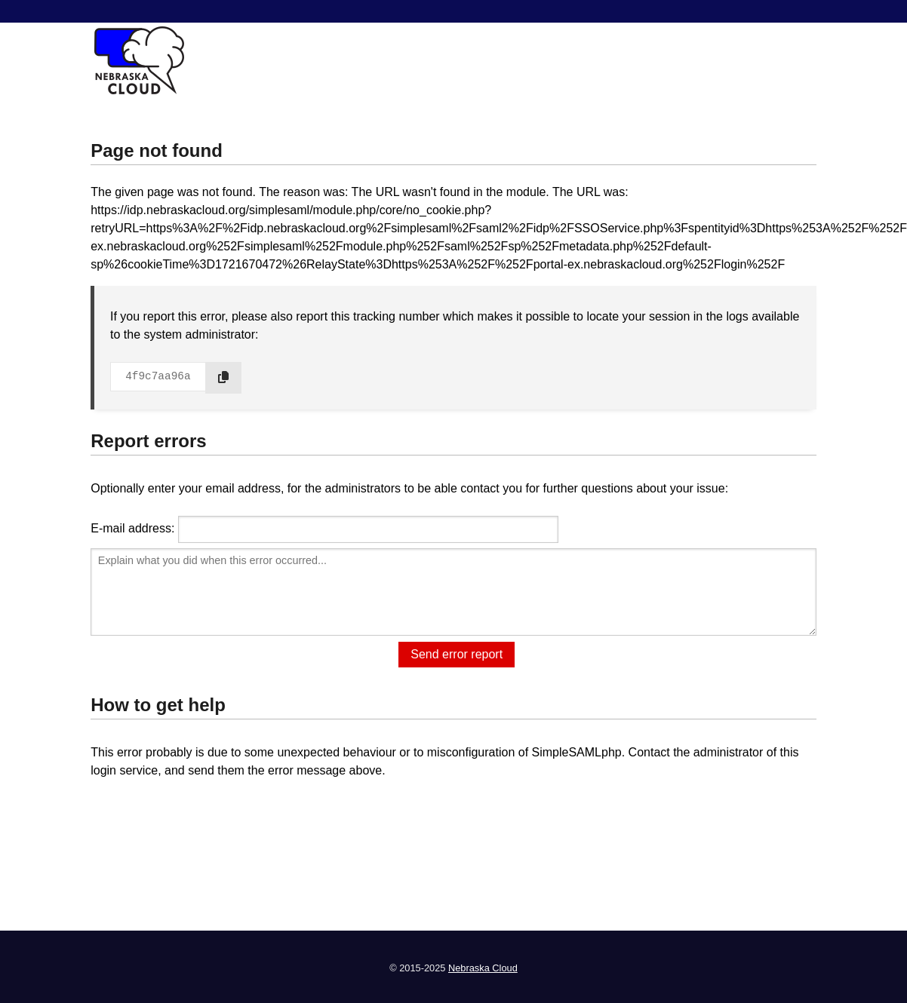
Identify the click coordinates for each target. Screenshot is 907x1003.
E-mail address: (132, 528)
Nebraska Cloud (483, 968)
